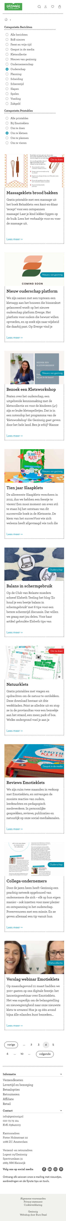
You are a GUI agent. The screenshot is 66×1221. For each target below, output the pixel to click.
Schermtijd (17, 84)
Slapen (15, 88)
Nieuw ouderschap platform (32, 291)
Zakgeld (15, 103)
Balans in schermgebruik (29, 586)
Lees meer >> (15, 239)
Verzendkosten (13, 1080)
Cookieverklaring (33, 1205)
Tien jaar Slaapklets (25, 488)
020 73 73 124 (11, 1120)
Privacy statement (33, 1202)
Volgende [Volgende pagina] (46, 1054)
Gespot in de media (22, 49)
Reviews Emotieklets (26, 783)
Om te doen (18, 128)
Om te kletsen (19, 133)
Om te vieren (19, 143)
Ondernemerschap (22, 64)
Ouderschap (18, 69)
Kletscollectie (19, 54)
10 (23, 1053)
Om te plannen (20, 138)
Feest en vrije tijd (21, 44)
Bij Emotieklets (20, 123)
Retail (7, 1104)
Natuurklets (17, 684)
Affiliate (8, 1099)
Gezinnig (33, 1211)
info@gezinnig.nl (13, 1116)
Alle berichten (19, 34)
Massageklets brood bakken (32, 193)
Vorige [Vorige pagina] (12, 1044)
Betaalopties (11, 1089)
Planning (16, 74)
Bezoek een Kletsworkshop (31, 389)
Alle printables (19, 118)
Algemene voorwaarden (33, 1198)
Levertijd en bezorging (18, 1085)
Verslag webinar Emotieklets (33, 979)
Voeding (16, 98)
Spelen (15, 93)
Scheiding (17, 79)
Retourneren (11, 1094)
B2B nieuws (18, 39)
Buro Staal (41, 1215)
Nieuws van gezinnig (23, 59)
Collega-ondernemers (27, 881)
